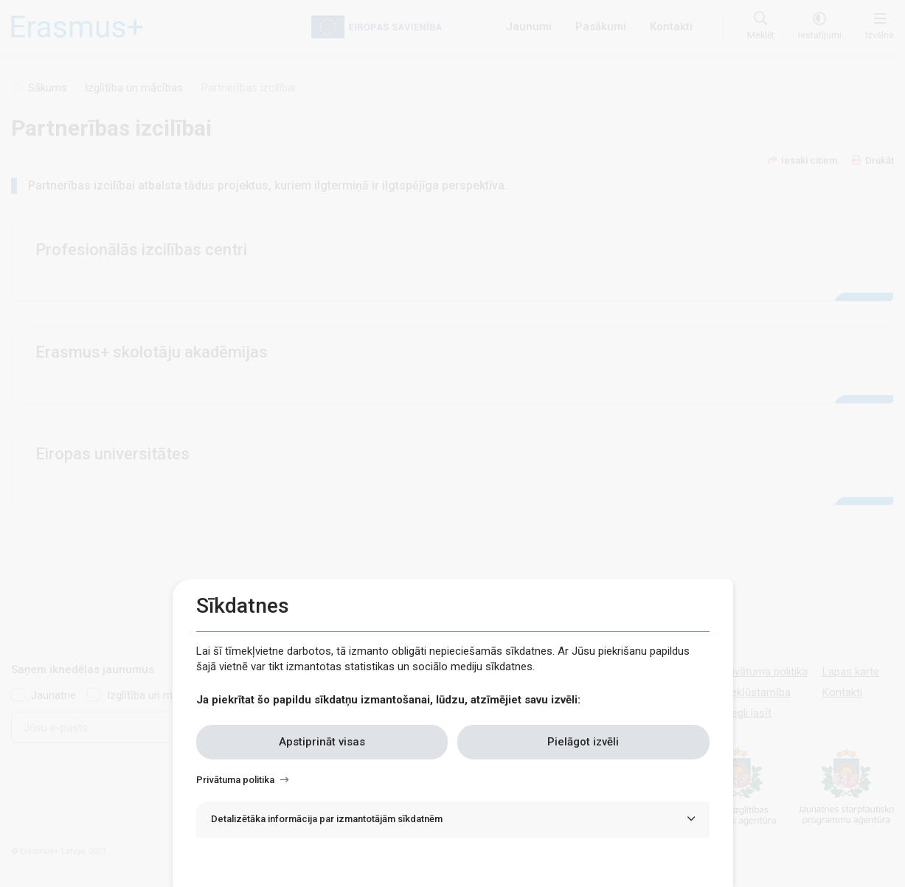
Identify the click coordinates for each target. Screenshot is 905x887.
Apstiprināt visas (322, 741)
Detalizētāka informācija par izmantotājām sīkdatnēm (327, 818)
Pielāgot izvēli (583, 741)
